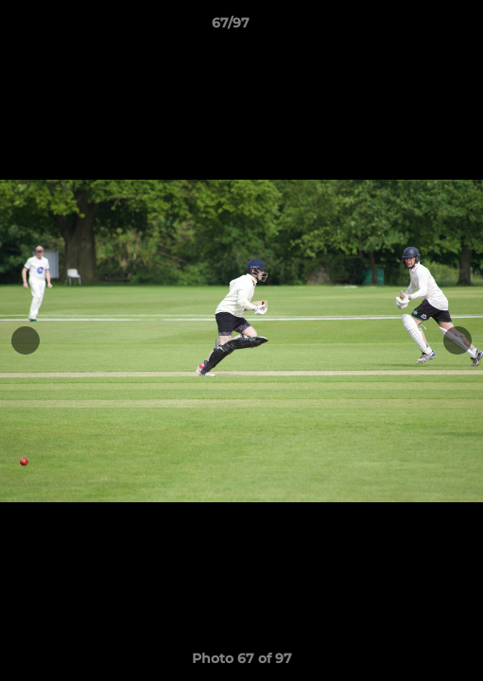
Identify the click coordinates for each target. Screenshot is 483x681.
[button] (415, 27)
